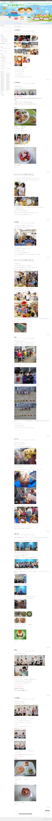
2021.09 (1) (2, 75)
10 (29, 813)
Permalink (48, 79)
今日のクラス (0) (4, 40)
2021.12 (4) (8, 73)
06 (8, 27)
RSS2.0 (2, 95)
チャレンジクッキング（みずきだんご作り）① (23, 259)
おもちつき (16, 438)
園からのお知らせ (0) (4, 39)
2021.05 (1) (2, 77)
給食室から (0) (3, 41)
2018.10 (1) (2, 91)
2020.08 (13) (8, 81)
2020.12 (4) (8, 79)
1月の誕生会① (17, 82)
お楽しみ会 (16, 533)
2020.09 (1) (2, 81)
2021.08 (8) (8, 75)
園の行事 (33, 83)
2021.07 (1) (2, 76)
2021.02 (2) (8, 78)
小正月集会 (16, 221)
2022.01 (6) (2, 73)
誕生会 (15, 649)
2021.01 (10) (3, 79)
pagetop (49, 817)
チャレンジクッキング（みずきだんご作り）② (23, 174)
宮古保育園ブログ (48, 0)
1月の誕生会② (17, 29)
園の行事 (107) (3, 38)
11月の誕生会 (17, 697)
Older (47, 810)
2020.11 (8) (2, 80)
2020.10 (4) (8, 80)
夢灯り (15, 337)
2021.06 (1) (8, 76)
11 (31, 813)
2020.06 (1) (8, 82)
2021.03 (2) (2, 78)
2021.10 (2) (8, 74)
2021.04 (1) (8, 77)
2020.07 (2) (2, 82)
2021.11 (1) (2, 74)
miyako (26, 83)
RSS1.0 (2, 94)
